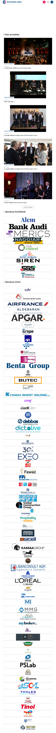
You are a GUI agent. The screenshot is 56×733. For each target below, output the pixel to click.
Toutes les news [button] (28, 207)
